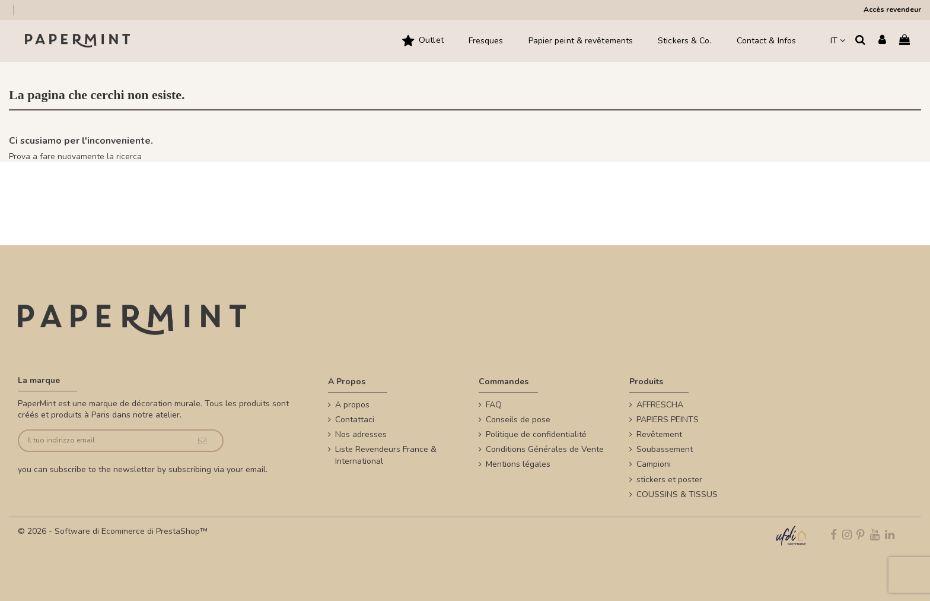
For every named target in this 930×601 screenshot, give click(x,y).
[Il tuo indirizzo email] (100, 441)
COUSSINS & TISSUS (677, 494)
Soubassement (664, 449)
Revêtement (659, 434)
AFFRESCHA (659, 404)
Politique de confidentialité (536, 434)
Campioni (653, 464)
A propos (352, 404)
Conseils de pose (518, 419)
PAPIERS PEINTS (667, 419)
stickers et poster (669, 479)
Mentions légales (518, 464)
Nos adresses (361, 434)
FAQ (494, 404)
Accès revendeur (892, 9)
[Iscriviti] (201, 441)
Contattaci (354, 419)
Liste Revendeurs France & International (386, 455)
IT (837, 40)
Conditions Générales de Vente (545, 449)
